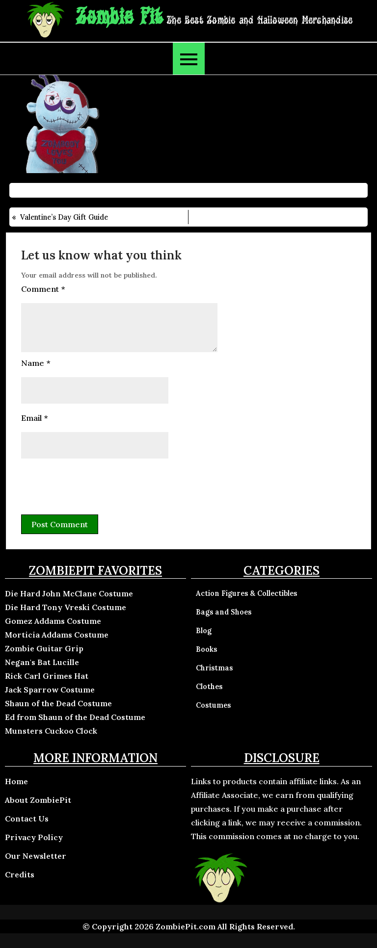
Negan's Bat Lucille (42, 662)
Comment (43, 289)
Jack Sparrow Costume (50, 689)
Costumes (213, 705)
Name (35, 363)
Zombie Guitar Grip (44, 648)
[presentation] (95, 485)
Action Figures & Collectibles (246, 593)
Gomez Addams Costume (53, 621)
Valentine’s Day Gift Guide (64, 217)
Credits (19, 874)
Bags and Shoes (223, 612)
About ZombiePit (38, 800)
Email (34, 418)
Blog (204, 630)
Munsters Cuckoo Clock (51, 731)
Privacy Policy (34, 837)
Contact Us (27, 818)
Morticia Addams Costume (56, 635)
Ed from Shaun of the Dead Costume (75, 717)
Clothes (209, 686)
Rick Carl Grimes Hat (46, 676)
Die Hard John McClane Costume (69, 593)
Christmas (214, 668)
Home (16, 781)
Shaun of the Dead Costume (58, 703)
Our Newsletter (35, 856)
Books (206, 649)
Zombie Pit (119, 17)
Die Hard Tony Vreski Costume (65, 607)
